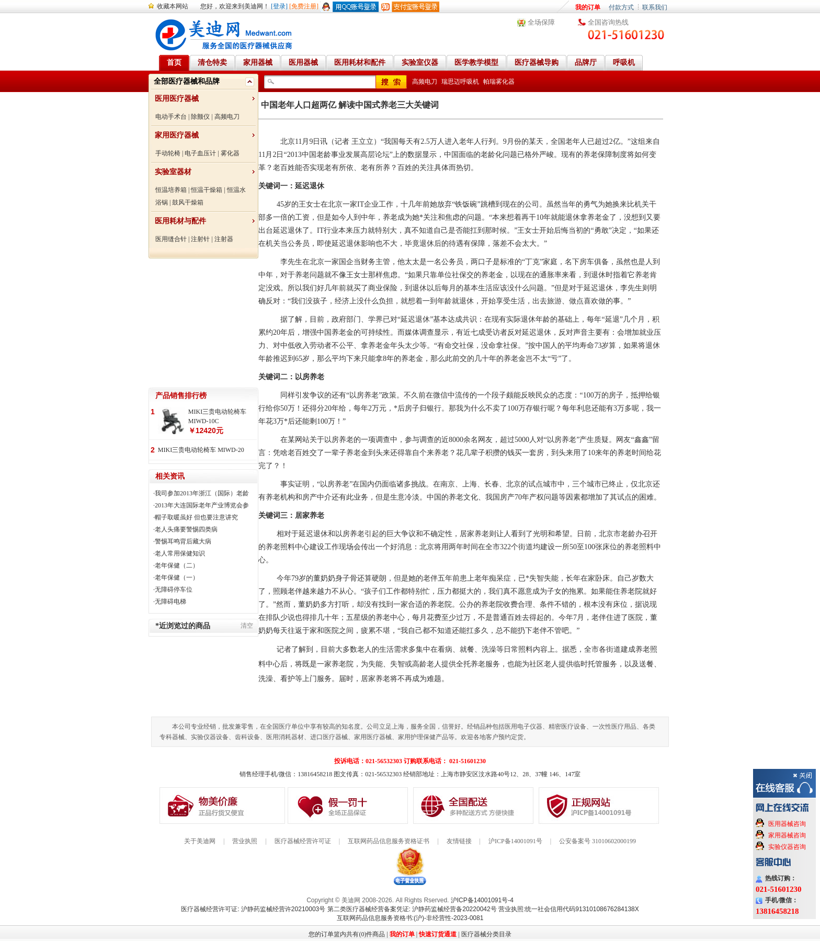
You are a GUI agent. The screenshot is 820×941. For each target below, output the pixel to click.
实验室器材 (173, 172)
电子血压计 (200, 153)
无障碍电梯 (170, 601)
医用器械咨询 (787, 823)
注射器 (223, 239)
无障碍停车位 (173, 589)
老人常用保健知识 (180, 553)
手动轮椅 (167, 153)
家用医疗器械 (177, 135)
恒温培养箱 (171, 190)
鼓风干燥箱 (187, 202)
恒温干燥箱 (206, 190)
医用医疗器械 (177, 99)
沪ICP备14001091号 (515, 841)
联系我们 (654, 7)
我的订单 (587, 7)
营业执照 (244, 841)
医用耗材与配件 (180, 221)
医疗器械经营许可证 (303, 841)
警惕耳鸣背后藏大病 (183, 541)
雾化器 (230, 153)
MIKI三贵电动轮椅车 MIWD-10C (217, 416)
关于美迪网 (199, 841)
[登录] (279, 6)
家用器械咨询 (787, 835)
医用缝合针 (171, 239)
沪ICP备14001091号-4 (482, 900)
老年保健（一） (177, 577)
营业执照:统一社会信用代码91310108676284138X (568, 909)
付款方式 (621, 7)
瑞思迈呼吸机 (460, 81)
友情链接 (459, 841)
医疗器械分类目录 (486, 934)
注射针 (200, 239)
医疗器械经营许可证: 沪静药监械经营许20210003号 (253, 909)
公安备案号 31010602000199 (597, 841)
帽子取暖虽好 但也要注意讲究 (196, 517)
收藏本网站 (172, 6)
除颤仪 (200, 116)
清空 (247, 625)
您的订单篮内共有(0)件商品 (347, 934)
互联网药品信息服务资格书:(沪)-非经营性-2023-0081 (410, 918)
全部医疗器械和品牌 (187, 81)
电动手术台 (171, 116)
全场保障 (541, 22)
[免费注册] (303, 6)
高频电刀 (227, 116)
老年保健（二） (177, 565)
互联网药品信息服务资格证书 (388, 841)
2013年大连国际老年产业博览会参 (202, 505)
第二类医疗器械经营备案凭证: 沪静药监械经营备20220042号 (412, 909)
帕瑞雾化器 (499, 81)
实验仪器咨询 (787, 847)
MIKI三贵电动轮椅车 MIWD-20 (201, 450)
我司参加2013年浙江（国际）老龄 (202, 493)
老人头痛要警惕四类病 (186, 529)
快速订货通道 (438, 934)
